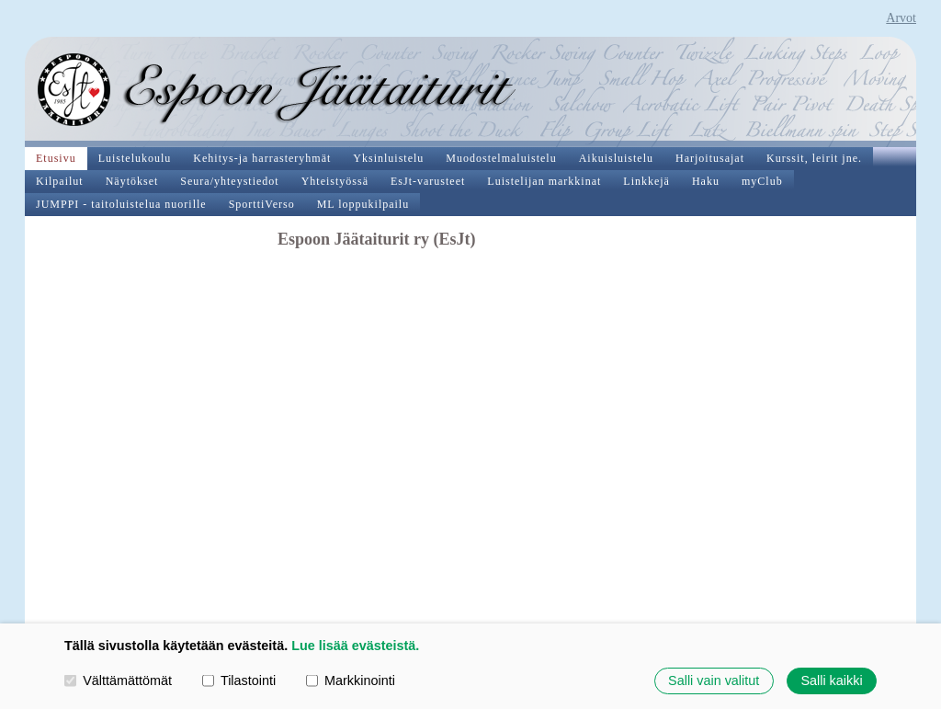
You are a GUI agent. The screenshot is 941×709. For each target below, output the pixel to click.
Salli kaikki (831, 680)
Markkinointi (350, 680)
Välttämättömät (118, 680)
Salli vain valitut (713, 680)
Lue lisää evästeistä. (355, 645)
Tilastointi (239, 680)
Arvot (901, 18)
